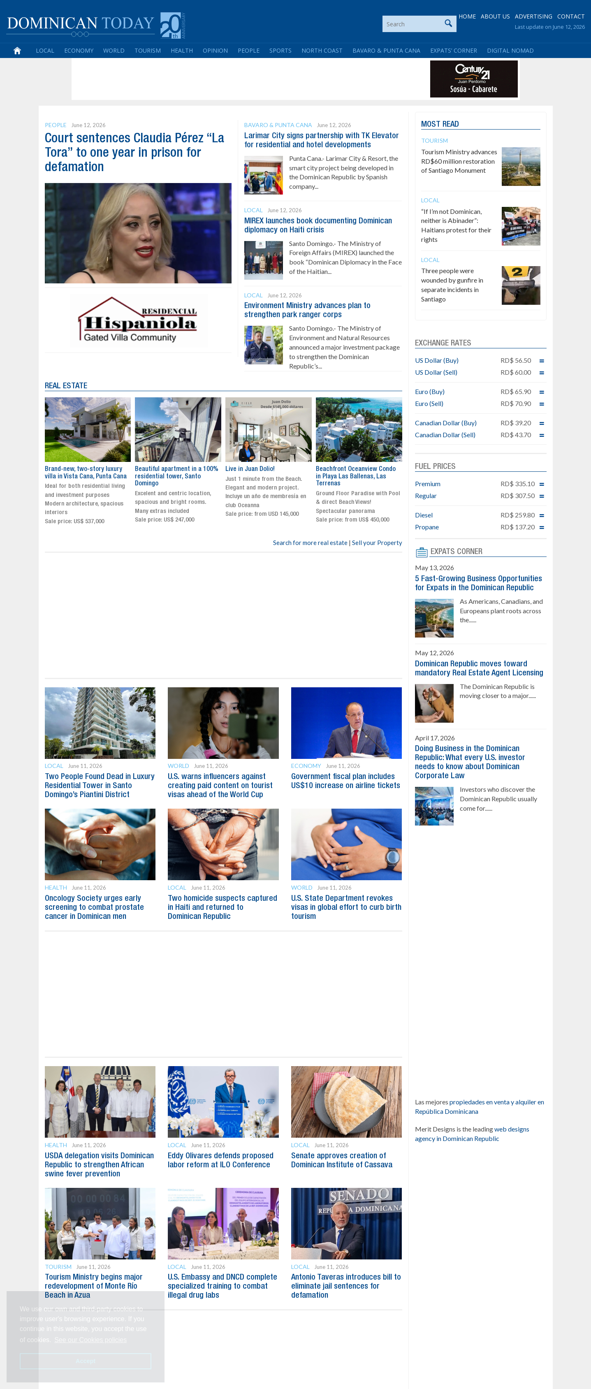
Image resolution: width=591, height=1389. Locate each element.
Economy (78, 50)
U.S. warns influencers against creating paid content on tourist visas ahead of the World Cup (220, 786)
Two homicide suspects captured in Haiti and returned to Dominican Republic (222, 908)
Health (182, 50)
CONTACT (571, 16)
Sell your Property (377, 542)
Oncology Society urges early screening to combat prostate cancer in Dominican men (94, 908)
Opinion (215, 50)
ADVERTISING (533, 16)
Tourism (147, 50)
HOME (467, 16)
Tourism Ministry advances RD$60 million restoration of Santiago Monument (459, 161)
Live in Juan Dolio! (250, 469)
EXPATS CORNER (456, 552)
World (114, 50)
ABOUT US (495, 16)
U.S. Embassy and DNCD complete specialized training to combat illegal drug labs (222, 1286)
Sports (280, 50)
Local (45, 50)
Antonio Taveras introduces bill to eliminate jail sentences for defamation (346, 1286)
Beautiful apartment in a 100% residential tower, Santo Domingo (176, 476)
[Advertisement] (223, 78)
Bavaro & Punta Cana (386, 50)
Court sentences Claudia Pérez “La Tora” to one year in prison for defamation (134, 153)
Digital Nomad (510, 50)
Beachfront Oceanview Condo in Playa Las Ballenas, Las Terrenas (356, 476)
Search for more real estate (310, 542)
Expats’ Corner (453, 50)
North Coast (322, 50)
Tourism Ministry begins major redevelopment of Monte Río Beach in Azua (94, 1286)
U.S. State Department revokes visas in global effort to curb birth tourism (346, 908)
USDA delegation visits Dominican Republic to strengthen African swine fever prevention (99, 1165)
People (249, 50)
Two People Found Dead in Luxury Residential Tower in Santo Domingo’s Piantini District (100, 786)
